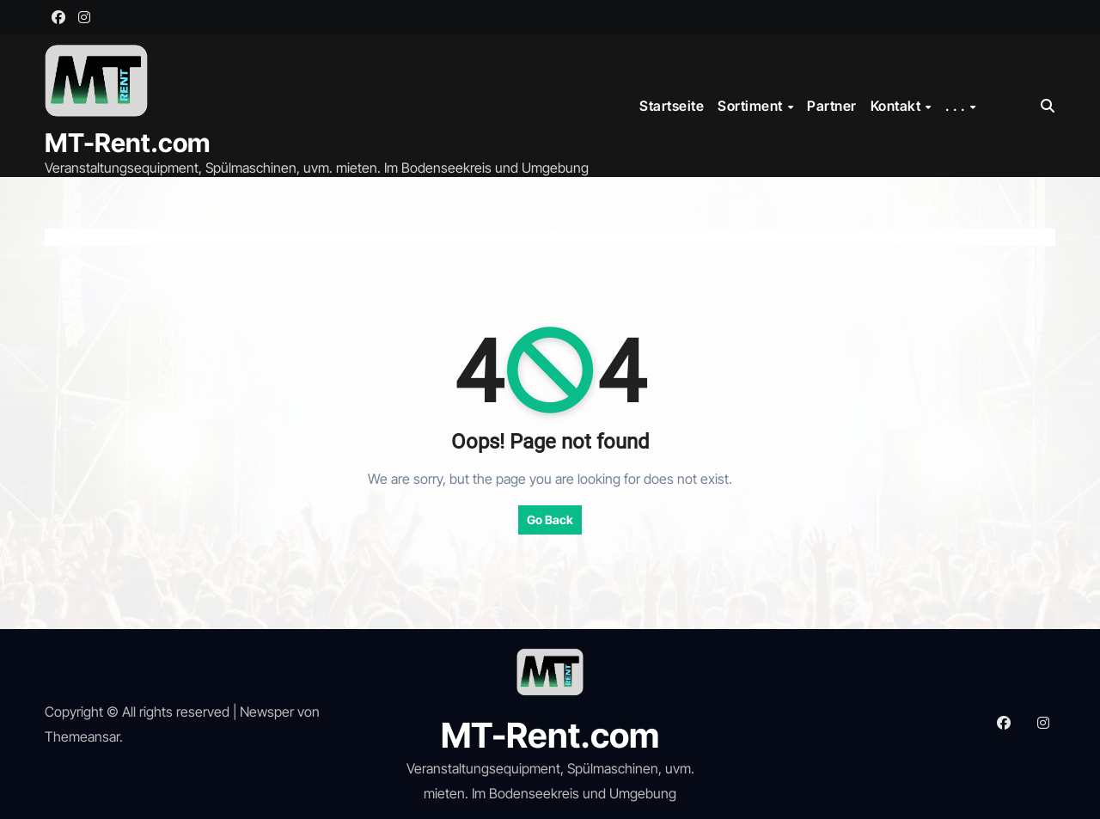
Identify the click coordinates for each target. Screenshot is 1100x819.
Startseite (671, 105)
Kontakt (897, 105)
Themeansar (82, 736)
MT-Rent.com (127, 142)
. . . (957, 105)
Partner (832, 105)
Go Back (550, 519)
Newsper (267, 711)
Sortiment (751, 105)
